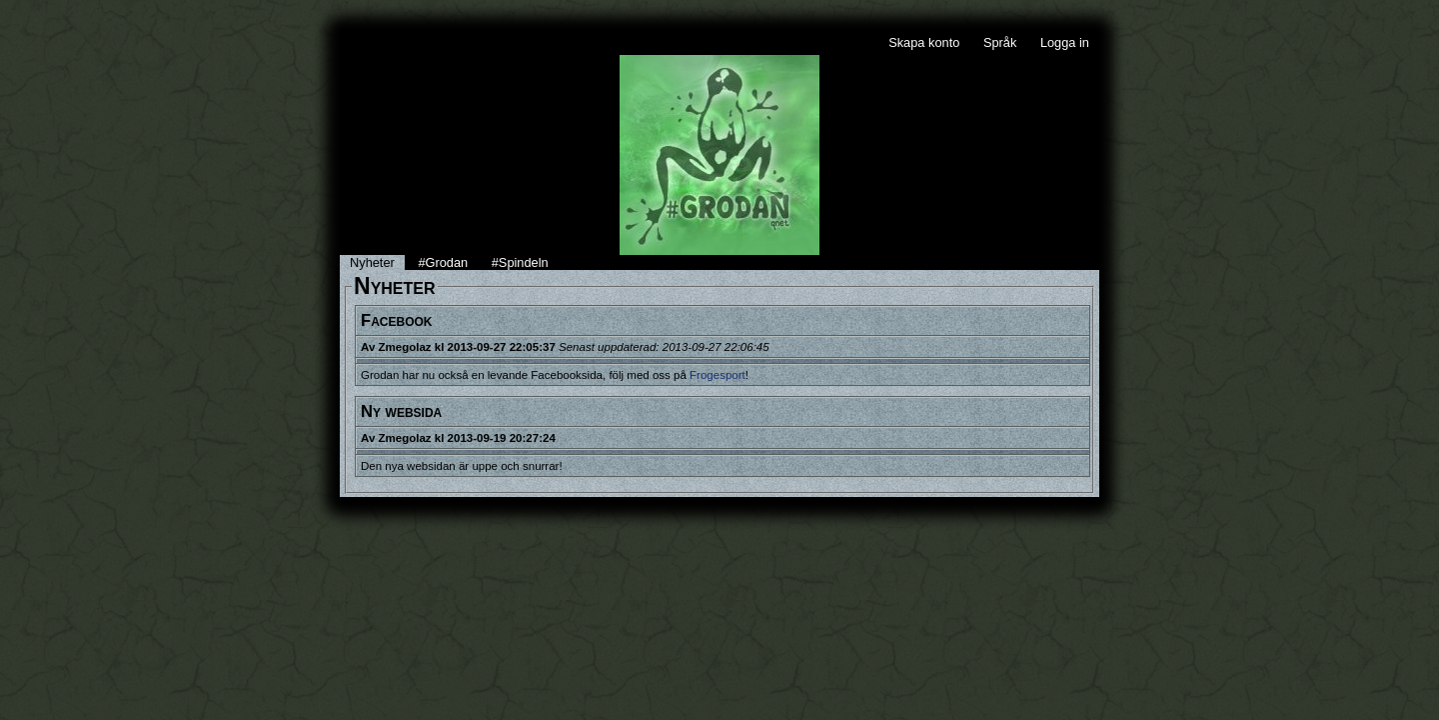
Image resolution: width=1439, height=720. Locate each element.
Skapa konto (923, 42)
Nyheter (372, 262)
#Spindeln (520, 262)
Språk (999, 42)
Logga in (1064, 42)
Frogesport (717, 375)
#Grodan (443, 262)
